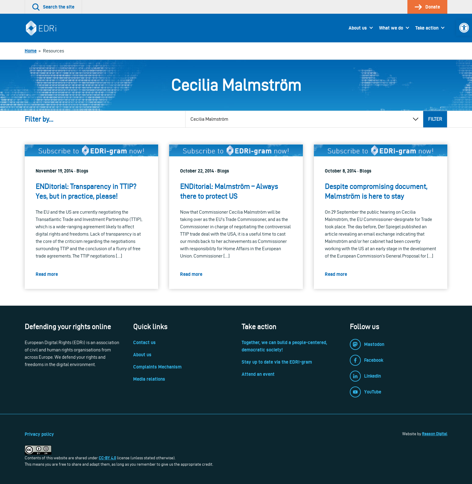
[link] (464, 28)
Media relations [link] (149, 379)
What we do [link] (391, 27)
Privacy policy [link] (39, 434)
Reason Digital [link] (434, 433)
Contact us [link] (144, 342)
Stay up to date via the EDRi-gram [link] (277, 362)
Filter (435, 119)
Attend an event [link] (258, 374)
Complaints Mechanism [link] (157, 366)
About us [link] (358, 27)
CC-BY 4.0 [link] (107, 457)
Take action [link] (426, 27)
